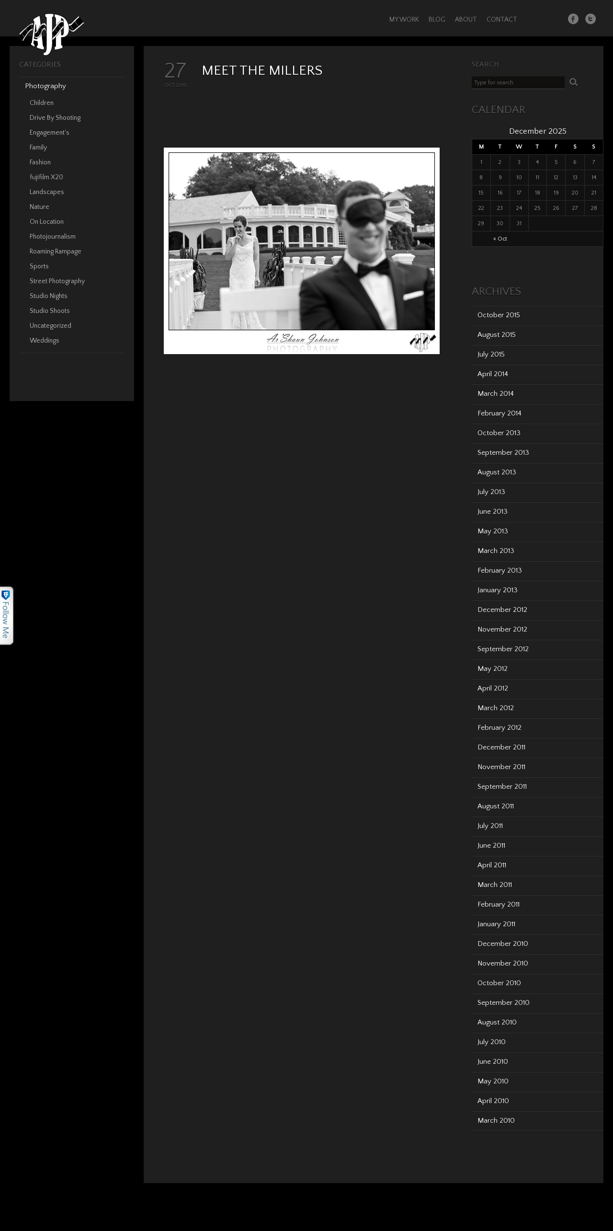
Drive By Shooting (55, 118)
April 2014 (492, 374)
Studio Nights (49, 296)
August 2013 (496, 472)
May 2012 (492, 669)
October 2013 (499, 433)
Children (42, 103)
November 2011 (501, 767)
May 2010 (493, 1081)
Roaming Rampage (55, 251)
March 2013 (495, 551)
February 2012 (499, 728)
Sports (39, 266)
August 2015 (496, 335)
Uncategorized (50, 326)
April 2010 (493, 1101)
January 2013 (497, 590)
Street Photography (57, 281)
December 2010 (502, 944)
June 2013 (492, 511)
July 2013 (491, 492)
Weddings (44, 341)
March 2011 (494, 885)
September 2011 (502, 786)
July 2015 (491, 354)
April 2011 (491, 865)
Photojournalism (53, 237)
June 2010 (492, 1062)
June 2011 (491, 845)
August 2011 (495, 806)
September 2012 (503, 649)
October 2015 (498, 315)
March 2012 (495, 708)
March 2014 (495, 394)
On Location (47, 222)
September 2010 (503, 1003)
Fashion (40, 162)
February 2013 (499, 570)
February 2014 (499, 413)
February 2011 (498, 904)
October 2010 (499, 983)
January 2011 (496, 924)
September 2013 (503, 453)
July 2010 (491, 1042)
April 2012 (492, 688)
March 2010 (496, 1120)
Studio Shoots (50, 311)
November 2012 (502, 629)
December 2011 (501, 747)
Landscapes (47, 192)
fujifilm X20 (46, 177)
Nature (39, 207)
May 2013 (492, 531)
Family (38, 147)
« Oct (500, 239)
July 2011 (490, 826)
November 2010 (502, 963)
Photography (45, 86)
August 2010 (497, 1022)
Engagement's (49, 133)
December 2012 (502, 610)
